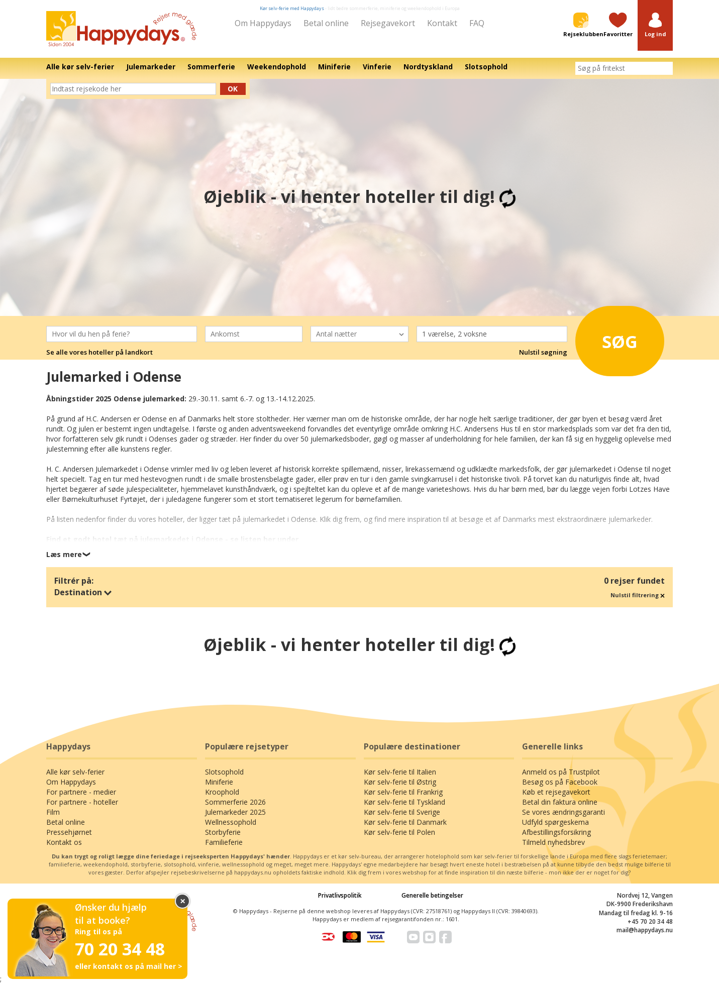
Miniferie (219, 782)
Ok (233, 88)
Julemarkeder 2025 (235, 812)
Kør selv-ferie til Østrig (400, 782)
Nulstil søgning (543, 352)
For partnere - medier (81, 792)
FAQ (476, 23)
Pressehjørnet (69, 832)
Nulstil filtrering (637, 595)
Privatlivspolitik (340, 895)
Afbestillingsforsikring (556, 832)
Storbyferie (223, 832)
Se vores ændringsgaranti (563, 812)
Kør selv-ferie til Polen (399, 832)
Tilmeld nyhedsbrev (553, 842)
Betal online (326, 23)
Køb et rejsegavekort (556, 792)
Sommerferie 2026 (235, 802)
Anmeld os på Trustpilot (561, 772)
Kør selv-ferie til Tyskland (404, 802)
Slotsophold (224, 772)
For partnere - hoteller (82, 802)
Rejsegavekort (388, 23)
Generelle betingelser (432, 895)
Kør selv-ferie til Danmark (405, 822)
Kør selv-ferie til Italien (400, 772)
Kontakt (442, 23)
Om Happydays (263, 23)
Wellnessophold (230, 822)
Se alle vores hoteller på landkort (99, 352)
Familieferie (224, 842)
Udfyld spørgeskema (555, 822)
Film (53, 812)
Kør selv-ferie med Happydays (292, 8)
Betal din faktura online (559, 802)
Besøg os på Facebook (559, 782)
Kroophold (222, 792)
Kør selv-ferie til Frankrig (403, 792)
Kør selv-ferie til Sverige (402, 812)
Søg (610, 338)
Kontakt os (64, 842)
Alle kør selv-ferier (75, 772)
